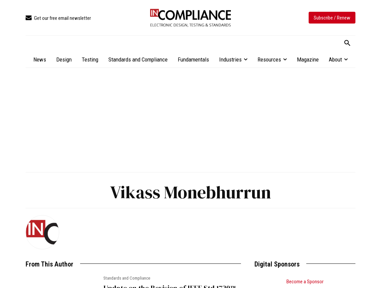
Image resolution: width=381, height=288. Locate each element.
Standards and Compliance (126, 278)
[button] (347, 43)
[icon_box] (58, 18)
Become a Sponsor (304, 282)
